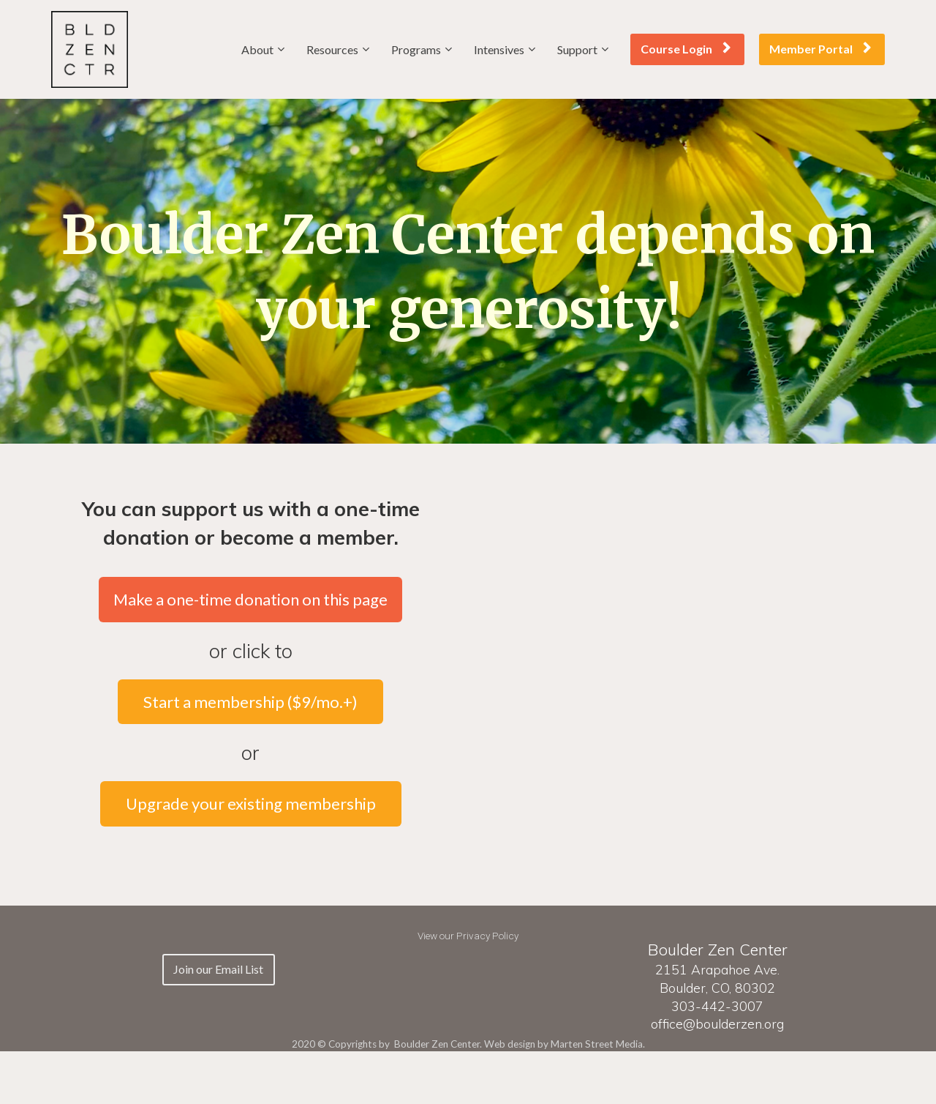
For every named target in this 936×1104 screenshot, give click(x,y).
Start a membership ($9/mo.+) (250, 702)
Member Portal (820, 49)
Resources (332, 49)
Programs (416, 49)
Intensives (499, 49)
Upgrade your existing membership (251, 803)
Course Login (686, 49)
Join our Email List (218, 969)
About (257, 49)
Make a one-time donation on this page (250, 599)
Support (577, 49)
